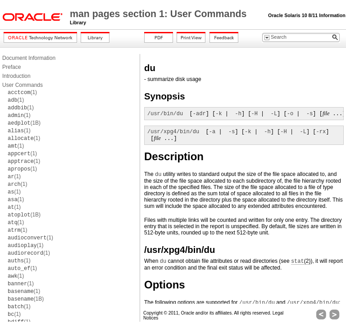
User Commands (22, 85)
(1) (22, 92)
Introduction (16, 76)
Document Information (28, 58)
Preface (11, 67)
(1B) (24, 123)
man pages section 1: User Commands (159, 14)
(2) (300, 261)
